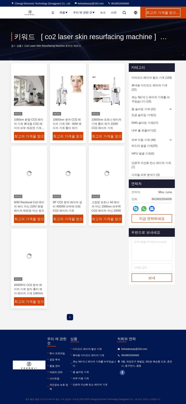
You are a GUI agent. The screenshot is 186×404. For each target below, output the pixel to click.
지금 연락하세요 (152, 219)
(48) (144, 139)
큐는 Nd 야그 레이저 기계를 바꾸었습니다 (94, 363)
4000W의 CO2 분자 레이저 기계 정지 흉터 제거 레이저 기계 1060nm (28, 289)
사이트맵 (54, 378)
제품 (63, 12)
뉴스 (103, 12)
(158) (152, 77)
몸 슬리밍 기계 (81, 372)
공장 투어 (55, 359)
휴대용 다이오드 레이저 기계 (88, 355)
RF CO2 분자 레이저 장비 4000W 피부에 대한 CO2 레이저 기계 (67, 206)
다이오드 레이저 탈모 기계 (87, 349)
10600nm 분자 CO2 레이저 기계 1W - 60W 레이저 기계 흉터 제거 (67, 123)
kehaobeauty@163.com (89, 3)
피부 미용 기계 (81, 378)
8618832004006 (118, 3)
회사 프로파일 (57, 353)
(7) (151, 165)
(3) (146, 174)
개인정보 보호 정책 (59, 386)
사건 (114, 12)
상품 (19, 45)
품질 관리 (55, 366)
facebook (122, 372)
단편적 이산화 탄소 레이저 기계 (90, 384)
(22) (149, 87)
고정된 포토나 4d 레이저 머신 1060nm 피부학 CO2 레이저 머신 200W (106, 206)
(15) (151, 99)
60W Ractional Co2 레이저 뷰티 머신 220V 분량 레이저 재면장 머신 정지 (29, 206)
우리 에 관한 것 (84, 12)
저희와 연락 (56, 372)
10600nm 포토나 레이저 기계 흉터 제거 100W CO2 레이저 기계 (107, 123)
